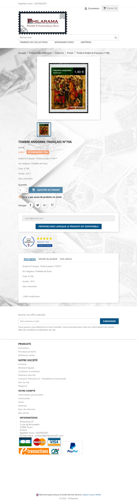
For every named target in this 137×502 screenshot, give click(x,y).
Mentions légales (26, 367)
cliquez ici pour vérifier (92, 494)
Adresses (22, 405)
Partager (30, 205)
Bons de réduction (26, 409)
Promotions (23, 348)
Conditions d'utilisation (29, 371)
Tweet (37, 205)
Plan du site (23, 382)
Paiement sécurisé (26, 375)
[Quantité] (21, 190)
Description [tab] (30, 258)
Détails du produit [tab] (48, 258)
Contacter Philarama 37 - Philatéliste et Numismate (42, 378)
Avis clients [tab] (66, 258)
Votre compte (26, 390)
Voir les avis (45, 245)
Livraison (22, 364)
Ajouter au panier (46, 190)
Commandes (24, 398)
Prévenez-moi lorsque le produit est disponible (69, 226)
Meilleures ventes (26, 355)
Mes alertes (23, 413)
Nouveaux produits (27, 351)
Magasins (22, 386)
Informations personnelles (30, 394)
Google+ (45, 205)
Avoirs (21, 402)
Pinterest (52, 205)
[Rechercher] (68, 37)
